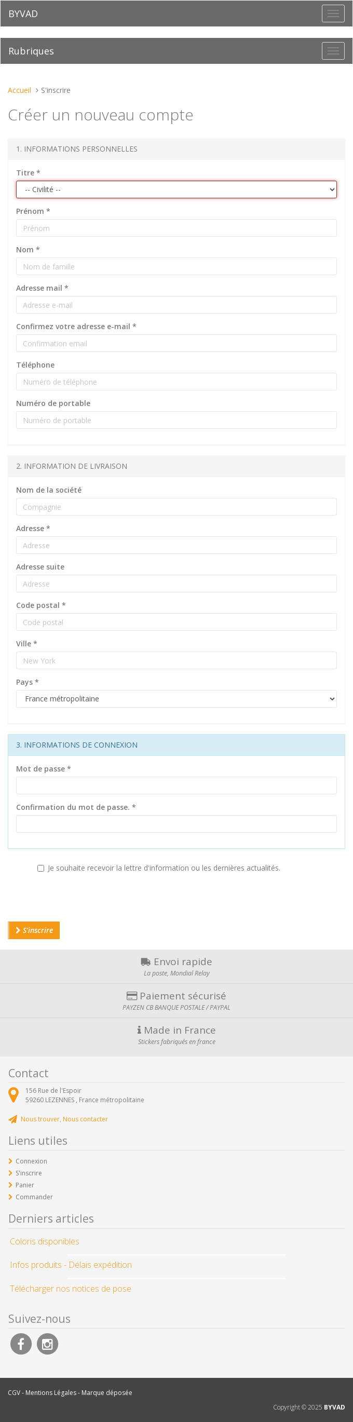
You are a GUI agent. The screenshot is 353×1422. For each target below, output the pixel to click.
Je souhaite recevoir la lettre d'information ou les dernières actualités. (158, 868)
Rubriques (31, 51)
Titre (28, 173)
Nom (28, 249)
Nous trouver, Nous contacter (64, 1119)
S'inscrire (34, 930)
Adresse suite (40, 567)
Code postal (41, 605)
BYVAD (23, 13)
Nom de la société (49, 490)
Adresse (33, 528)
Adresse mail (42, 288)
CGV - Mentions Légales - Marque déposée (70, 1392)
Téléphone (35, 365)
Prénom (33, 211)
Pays (27, 682)
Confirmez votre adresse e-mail (76, 326)
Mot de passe (43, 769)
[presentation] (87, 901)
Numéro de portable (53, 403)
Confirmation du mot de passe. (76, 807)
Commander (34, 1197)
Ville (26, 643)
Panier (25, 1185)
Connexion (31, 1161)
